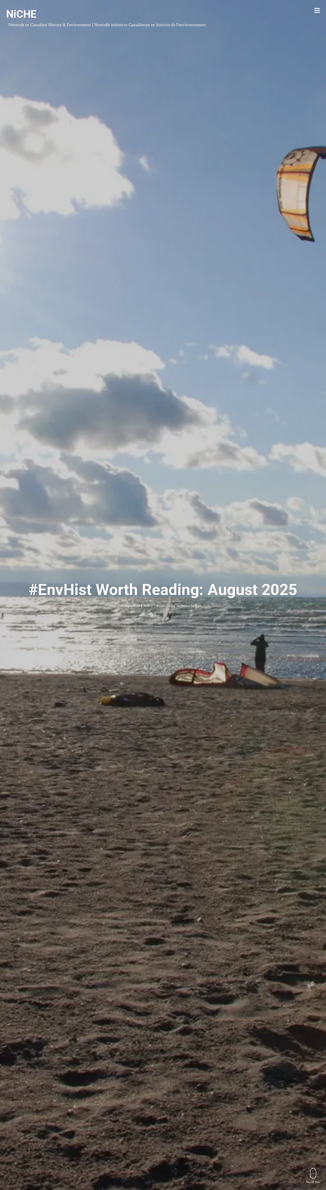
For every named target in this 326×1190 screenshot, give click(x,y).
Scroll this (313, 1176)
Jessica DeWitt (191, 606)
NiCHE (21, 14)
